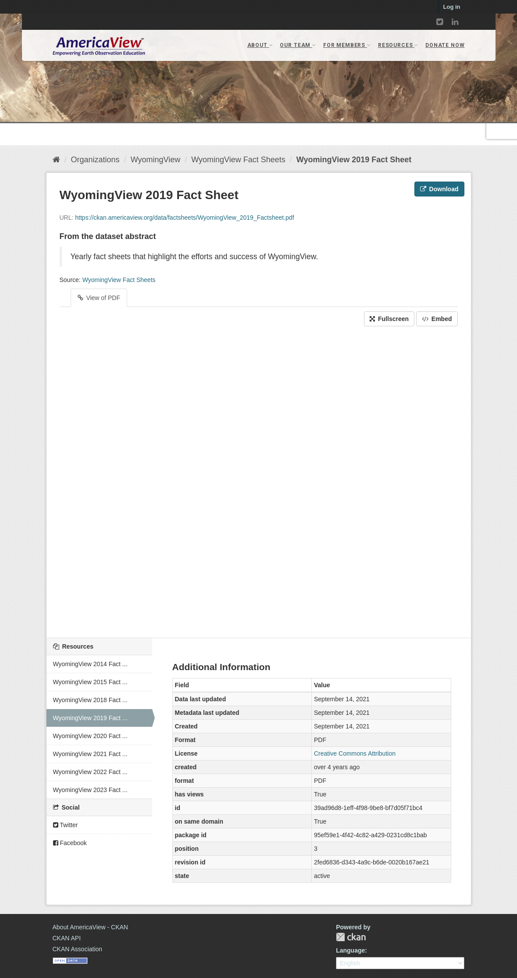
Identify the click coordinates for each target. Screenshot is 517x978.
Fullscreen (389, 318)
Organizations (95, 159)
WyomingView (156, 159)
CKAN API (67, 938)
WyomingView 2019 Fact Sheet (353, 159)
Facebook (70, 842)
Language (350, 950)
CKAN (351, 937)
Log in (451, 7)
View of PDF (99, 297)
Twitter (65, 824)
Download (439, 189)
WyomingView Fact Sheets (238, 159)
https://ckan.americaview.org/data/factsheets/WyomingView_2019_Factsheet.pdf (184, 217)
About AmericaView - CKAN (90, 927)
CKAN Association (78, 949)
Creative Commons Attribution (355, 753)
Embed (437, 318)
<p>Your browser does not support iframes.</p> (259, 479)
